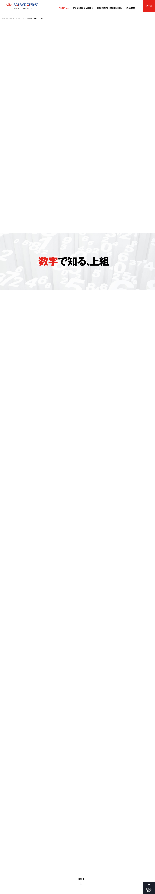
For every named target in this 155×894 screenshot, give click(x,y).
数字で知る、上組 (35, 18)
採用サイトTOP (8, 18)
